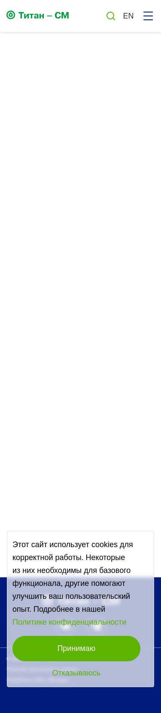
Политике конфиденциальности (69, 622)
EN (128, 16)
